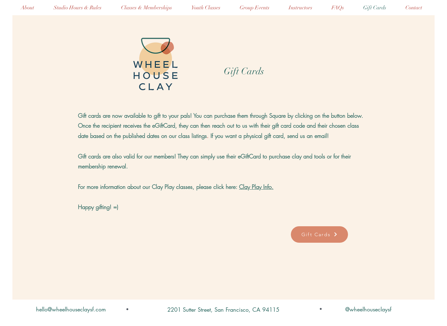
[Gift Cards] (319, 234)
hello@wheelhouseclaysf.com (71, 309)
